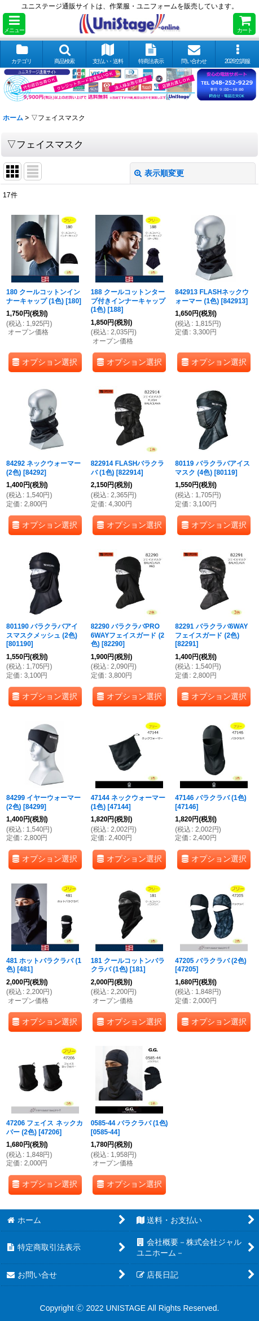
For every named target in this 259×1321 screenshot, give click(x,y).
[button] (14, 24)
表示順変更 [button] (159, 173)
